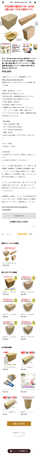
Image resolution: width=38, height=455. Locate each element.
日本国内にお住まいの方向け (19, 222)
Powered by (19, 436)
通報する (33, 226)
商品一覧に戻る (19, 424)
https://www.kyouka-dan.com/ (12, 80)
